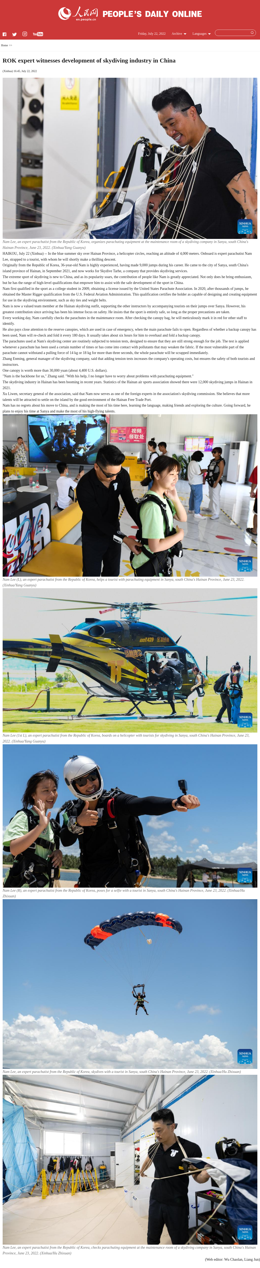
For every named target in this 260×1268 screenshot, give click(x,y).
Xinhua (7, 71)
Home (4, 45)
